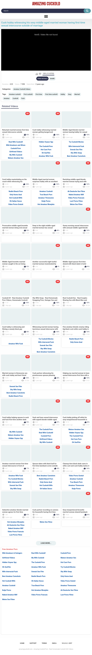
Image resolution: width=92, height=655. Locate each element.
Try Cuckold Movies (68, 567)
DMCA (54, 643)
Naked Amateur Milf (9, 595)
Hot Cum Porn (66, 562)
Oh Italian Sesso (37, 581)
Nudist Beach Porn (38, 576)
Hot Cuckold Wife (8, 581)
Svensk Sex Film (37, 572)
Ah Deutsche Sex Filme (69, 590)
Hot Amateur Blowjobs (39, 590)
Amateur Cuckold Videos (22, 89)
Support (33, 643)
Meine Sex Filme (8, 599)
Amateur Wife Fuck (38, 567)
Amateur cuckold (15, 94)
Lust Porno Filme (67, 595)
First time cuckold (51, 94)
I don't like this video (40, 74)
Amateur (6, 98)
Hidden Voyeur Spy (9, 562)
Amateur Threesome (68, 585)
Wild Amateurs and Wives (15, 145)
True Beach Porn (37, 585)
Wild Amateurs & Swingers (12, 553)
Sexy (69, 94)
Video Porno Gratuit (68, 581)
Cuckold (15, 98)
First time (39, 94)
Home (22, 643)
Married (77, 94)
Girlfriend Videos (8, 558)
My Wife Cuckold (37, 558)
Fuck (23, 98)
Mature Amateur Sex (68, 558)
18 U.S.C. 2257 (67, 643)
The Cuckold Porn (38, 562)
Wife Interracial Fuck (10, 572)
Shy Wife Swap (66, 572)
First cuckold (28, 94)
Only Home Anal (67, 576)
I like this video (37, 74)
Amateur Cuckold (8, 585)
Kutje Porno (6, 590)
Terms (44, 643)
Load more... (46, 543)
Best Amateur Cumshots (11, 576)
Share (52, 78)
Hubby (63, 94)
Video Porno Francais (39, 595)
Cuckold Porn (66, 553)
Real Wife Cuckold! (38, 553)
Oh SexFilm (6, 567)
